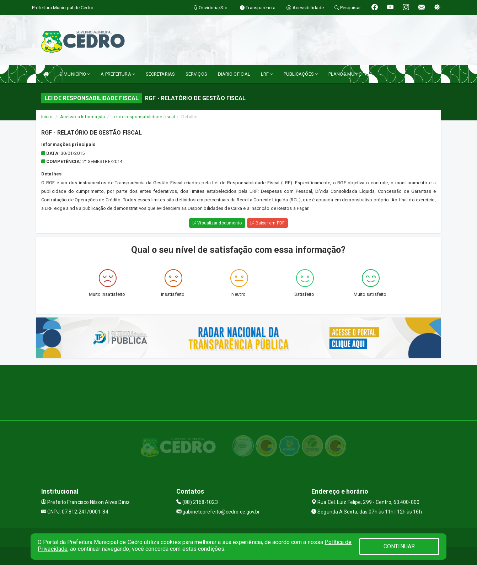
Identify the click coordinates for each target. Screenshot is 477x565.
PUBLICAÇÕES (301, 74)
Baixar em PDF (267, 223)
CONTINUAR (399, 546)
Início (47, 116)
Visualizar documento (217, 223)
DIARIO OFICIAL (234, 74)
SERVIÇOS (196, 74)
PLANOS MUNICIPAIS (350, 74)
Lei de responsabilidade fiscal (143, 116)
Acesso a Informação (82, 116)
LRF (267, 74)
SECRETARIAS (160, 74)
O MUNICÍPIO (74, 74)
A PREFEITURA (118, 74)
